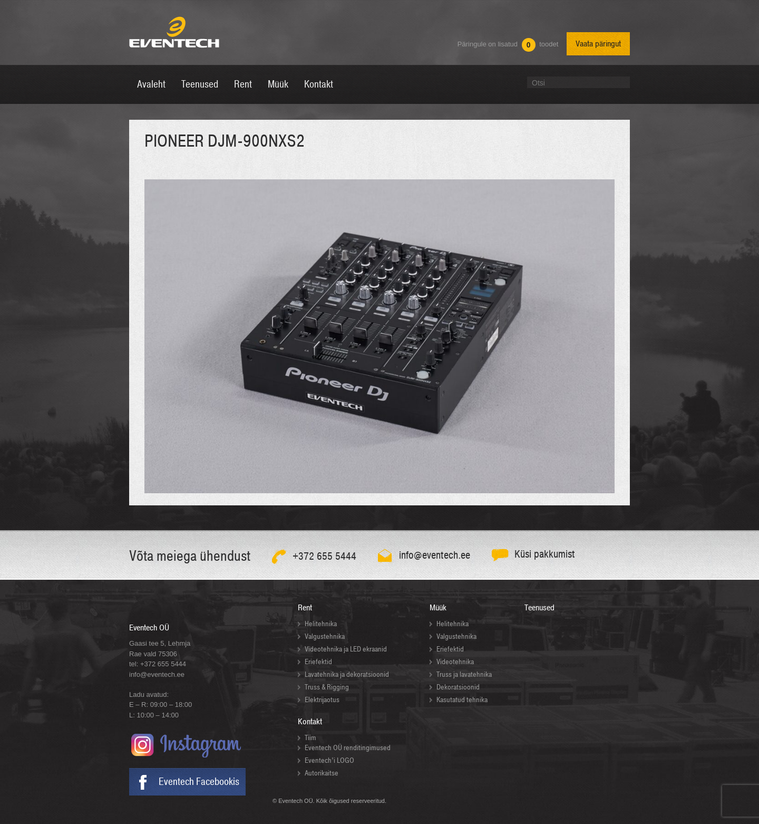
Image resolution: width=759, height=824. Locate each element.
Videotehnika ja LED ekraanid (346, 649)
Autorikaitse (321, 773)
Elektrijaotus (322, 700)
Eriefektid (318, 662)
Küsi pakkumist (544, 554)
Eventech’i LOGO (329, 760)
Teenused (539, 608)
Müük (438, 608)
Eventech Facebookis (199, 782)
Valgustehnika (325, 636)
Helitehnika (321, 624)
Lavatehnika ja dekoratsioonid (347, 674)
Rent (305, 608)
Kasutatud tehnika (462, 700)
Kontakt (310, 721)
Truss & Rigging (327, 687)
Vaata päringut (598, 44)
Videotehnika (455, 662)
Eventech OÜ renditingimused (348, 748)
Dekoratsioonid (458, 687)
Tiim (310, 738)
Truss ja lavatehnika (464, 674)
